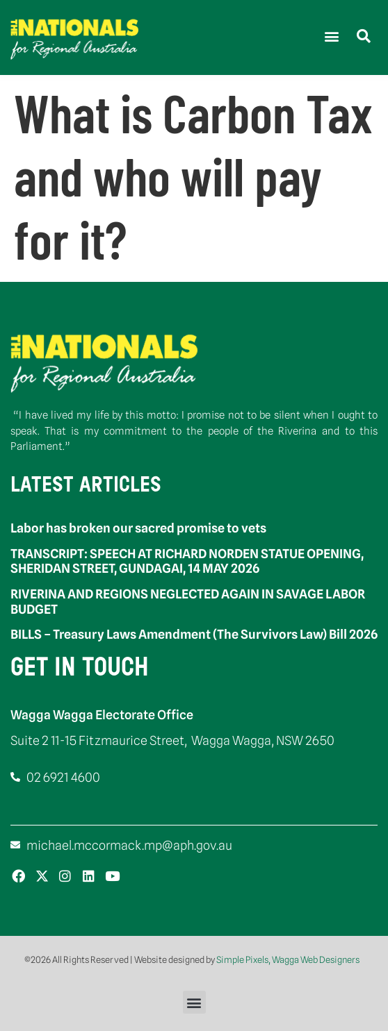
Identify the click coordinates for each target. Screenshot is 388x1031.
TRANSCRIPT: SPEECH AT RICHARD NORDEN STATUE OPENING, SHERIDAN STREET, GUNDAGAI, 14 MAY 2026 (187, 561)
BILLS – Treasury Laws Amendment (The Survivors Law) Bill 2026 (194, 634)
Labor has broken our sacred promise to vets (138, 528)
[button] (331, 35)
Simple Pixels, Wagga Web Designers (287, 959)
